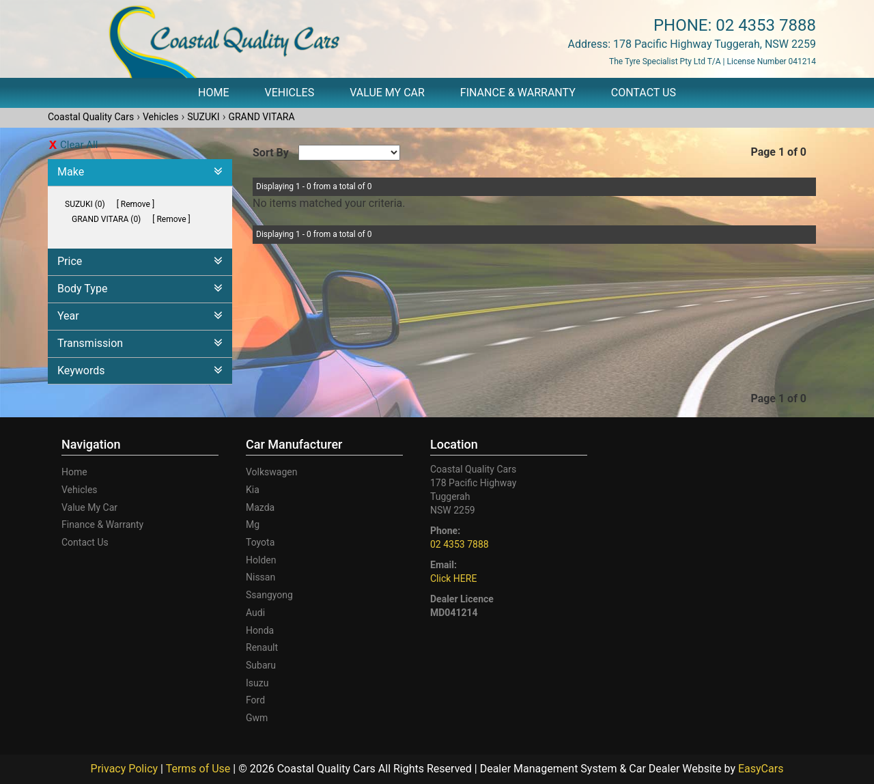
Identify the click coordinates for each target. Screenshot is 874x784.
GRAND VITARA (261, 116)
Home (213, 92)
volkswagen (271, 471)
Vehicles (290, 92)
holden (261, 560)
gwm (257, 717)
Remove (135, 204)
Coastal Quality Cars (91, 116)
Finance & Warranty (518, 92)
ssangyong (269, 594)
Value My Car (387, 92)
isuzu (257, 682)
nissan (260, 577)
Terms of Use (200, 768)
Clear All (79, 145)
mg (252, 524)
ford (255, 700)
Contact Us (643, 92)
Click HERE (453, 578)
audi (255, 612)
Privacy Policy (125, 768)
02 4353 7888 (766, 25)
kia (252, 489)
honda (260, 630)
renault (262, 647)
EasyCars (760, 768)
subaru (261, 665)
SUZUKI (203, 116)
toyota (260, 542)
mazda (260, 507)
